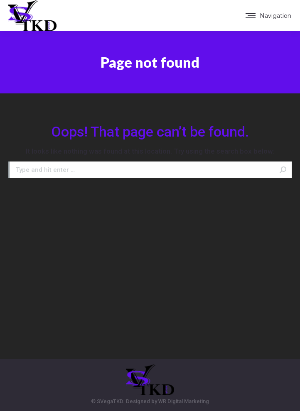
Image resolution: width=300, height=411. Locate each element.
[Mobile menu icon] (268, 15)
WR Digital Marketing (183, 401)
